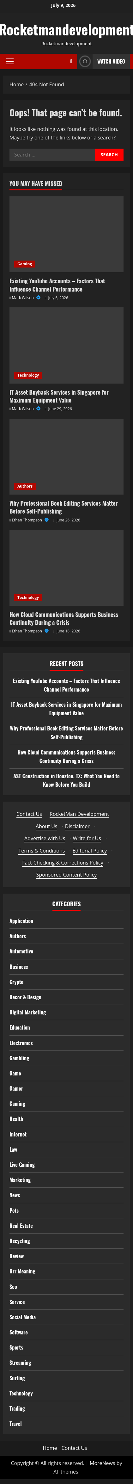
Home (50, 1447)
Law (13, 1149)
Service (17, 1302)
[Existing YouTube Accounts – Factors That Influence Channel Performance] (66, 234)
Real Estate (21, 1225)
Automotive (21, 951)
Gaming (24, 264)
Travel (15, 1423)
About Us (46, 826)
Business (18, 966)
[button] (10, 61)
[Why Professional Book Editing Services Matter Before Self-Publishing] (66, 457)
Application (21, 921)
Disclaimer (77, 826)
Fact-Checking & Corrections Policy (62, 862)
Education (19, 1027)
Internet (18, 1134)
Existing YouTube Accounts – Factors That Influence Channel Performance (57, 285)
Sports (16, 1347)
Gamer (16, 1088)
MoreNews (102, 1463)
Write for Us (87, 838)
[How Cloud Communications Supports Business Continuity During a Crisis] (66, 568)
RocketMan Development (79, 813)
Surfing (17, 1378)
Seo (13, 1286)
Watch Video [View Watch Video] (101, 61)
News (14, 1195)
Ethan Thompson (27, 520)
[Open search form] (71, 61)
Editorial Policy (90, 850)
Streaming (20, 1362)
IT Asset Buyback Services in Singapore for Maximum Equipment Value (59, 396)
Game (15, 1073)
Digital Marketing (27, 1012)
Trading (17, 1408)
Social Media (22, 1317)
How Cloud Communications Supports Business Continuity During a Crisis (63, 618)
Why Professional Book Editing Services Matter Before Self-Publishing (63, 507)
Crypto (16, 982)
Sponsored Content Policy (66, 874)
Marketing (20, 1180)
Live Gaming (22, 1164)
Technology (28, 375)
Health (16, 1119)
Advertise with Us (44, 838)
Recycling (19, 1241)
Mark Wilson (23, 297)
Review (16, 1256)
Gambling (19, 1058)
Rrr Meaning (22, 1271)
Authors (25, 486)
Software (18, 1332)
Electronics (21, 1043)
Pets (14, 1210)
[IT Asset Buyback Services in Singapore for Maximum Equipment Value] (66, 345)
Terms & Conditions (41, 850)
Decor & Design (25, 997)
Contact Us (29, 813)
